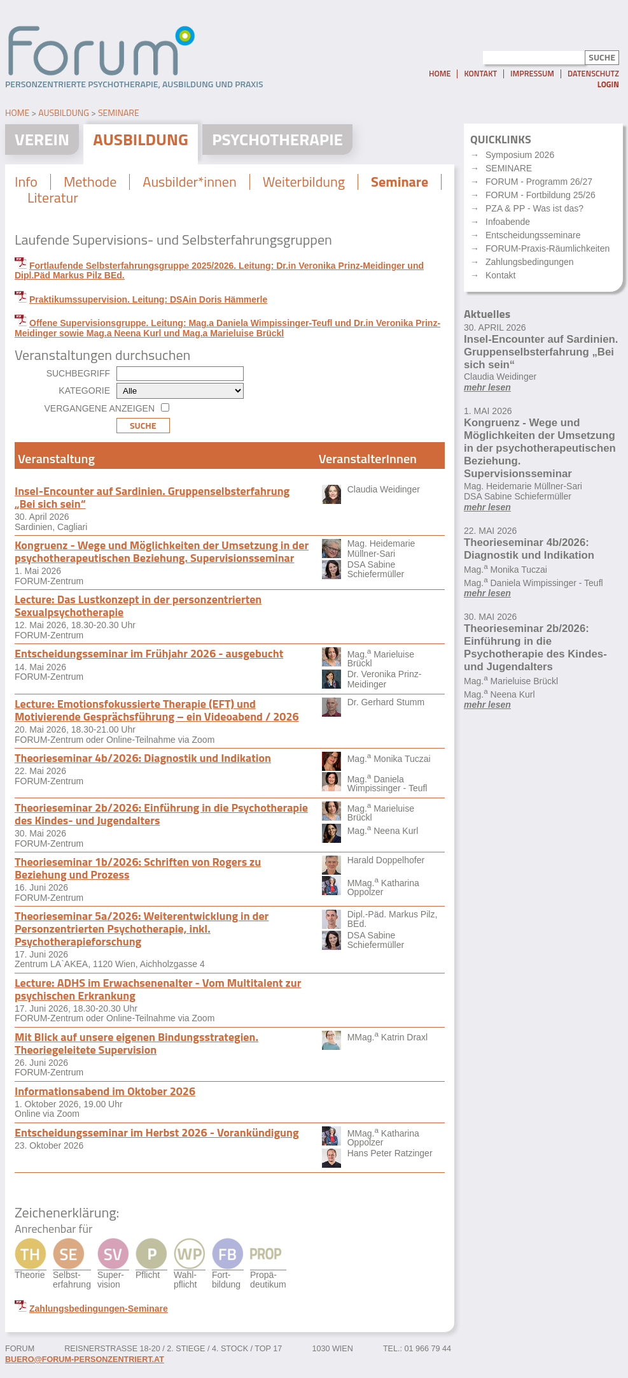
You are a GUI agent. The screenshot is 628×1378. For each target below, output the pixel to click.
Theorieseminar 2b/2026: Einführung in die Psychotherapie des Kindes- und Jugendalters (161, 814)
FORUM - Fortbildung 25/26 (540, 195)
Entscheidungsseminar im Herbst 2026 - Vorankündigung (157, 1132)
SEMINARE (508, 168)
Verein (42, 139)
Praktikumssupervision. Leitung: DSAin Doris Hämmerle (148, 299)
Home (439, 73)
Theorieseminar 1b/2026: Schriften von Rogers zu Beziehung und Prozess (138, 868)
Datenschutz (593, 73)
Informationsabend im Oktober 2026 (105, 1091)
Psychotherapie (277, 139)
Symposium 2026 (519, 155)
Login (608, 84)
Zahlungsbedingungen (529, 262)
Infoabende (507, 222)
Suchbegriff (78, 373)
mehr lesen (487, 387)
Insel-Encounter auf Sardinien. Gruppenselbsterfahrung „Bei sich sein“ (152, 497)
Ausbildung (63, 112)
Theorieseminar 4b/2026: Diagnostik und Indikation (143, 757)
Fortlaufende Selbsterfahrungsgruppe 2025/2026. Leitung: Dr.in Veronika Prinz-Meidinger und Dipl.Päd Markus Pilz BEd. (219, 270)
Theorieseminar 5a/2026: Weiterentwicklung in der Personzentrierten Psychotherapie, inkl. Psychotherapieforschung (142, 928)
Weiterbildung (304, 181)
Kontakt (480, 73)
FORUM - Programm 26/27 (538, 181)
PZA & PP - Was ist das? (534, 208)
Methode (90, 181)
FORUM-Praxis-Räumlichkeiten (547, 248)
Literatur (52, 197)
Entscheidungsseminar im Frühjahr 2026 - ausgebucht (149, 653)
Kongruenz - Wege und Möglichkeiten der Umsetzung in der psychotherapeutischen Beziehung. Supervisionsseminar (162, 551)
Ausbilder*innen (189, 181)
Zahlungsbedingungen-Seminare (98, 1308)
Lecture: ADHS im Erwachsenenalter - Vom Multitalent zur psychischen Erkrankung (158, 989)
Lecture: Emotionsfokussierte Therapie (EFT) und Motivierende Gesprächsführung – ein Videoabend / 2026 (157, 710)
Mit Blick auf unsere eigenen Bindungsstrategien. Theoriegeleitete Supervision (136, 1043)
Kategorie (84, 390)
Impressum (532, 73)
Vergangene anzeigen (100, 408)
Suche (143, 425)
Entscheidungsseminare (532, 235)
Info (26, 181)
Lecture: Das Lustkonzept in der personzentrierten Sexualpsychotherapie (138, 606)
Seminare (118, 112)
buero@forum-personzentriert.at (84, 1359)
